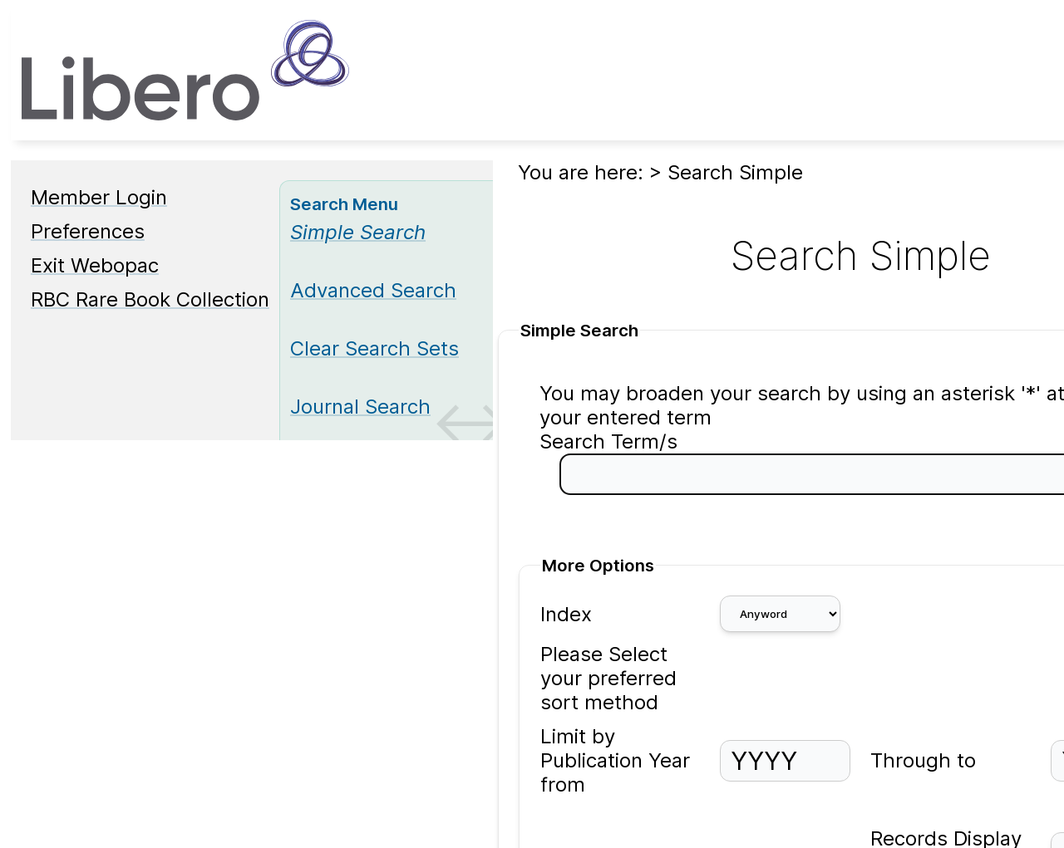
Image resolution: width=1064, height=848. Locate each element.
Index (566, 614)
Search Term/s (608, 441)
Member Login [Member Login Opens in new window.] (99, 197)
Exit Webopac (95, 265)
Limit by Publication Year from (615, 760)
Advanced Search (373, 290)
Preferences (88, 231)
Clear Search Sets (374, 348)
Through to (923, 760)
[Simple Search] (358, 232)
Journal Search (360, 407)
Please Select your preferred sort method (608, 678)
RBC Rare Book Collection (150, 299)
